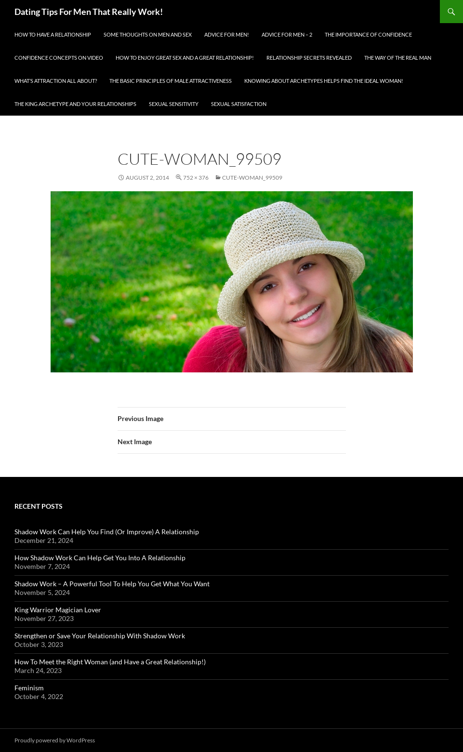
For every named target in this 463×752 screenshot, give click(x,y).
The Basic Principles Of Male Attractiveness (170, 81)
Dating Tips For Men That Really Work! (88, 11)
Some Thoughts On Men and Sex (148, 34)
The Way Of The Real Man (397, 57)
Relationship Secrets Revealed (309, 57)
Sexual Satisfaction (238, 104)
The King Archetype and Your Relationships (75, 104)
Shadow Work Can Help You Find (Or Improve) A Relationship (106, 532)
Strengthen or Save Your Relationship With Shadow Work (99, 636)
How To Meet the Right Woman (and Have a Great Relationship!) (110, 662)
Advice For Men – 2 (287, 34)
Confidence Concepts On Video (58, 57)
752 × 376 (196, 177)
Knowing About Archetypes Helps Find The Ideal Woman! (323, 81)
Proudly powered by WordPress (54, 740)
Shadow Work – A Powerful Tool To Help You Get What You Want (112, 584)
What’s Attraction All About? (55, 81)
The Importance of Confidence (368, 34)
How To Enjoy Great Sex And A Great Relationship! (185, 57)
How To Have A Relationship (52, 34)
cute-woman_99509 (252, 177)
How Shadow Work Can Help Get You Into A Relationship (99, 558)
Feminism (29, 688)
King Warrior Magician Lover (57, 610)
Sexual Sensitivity (173, 104)
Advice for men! (226, 34)
